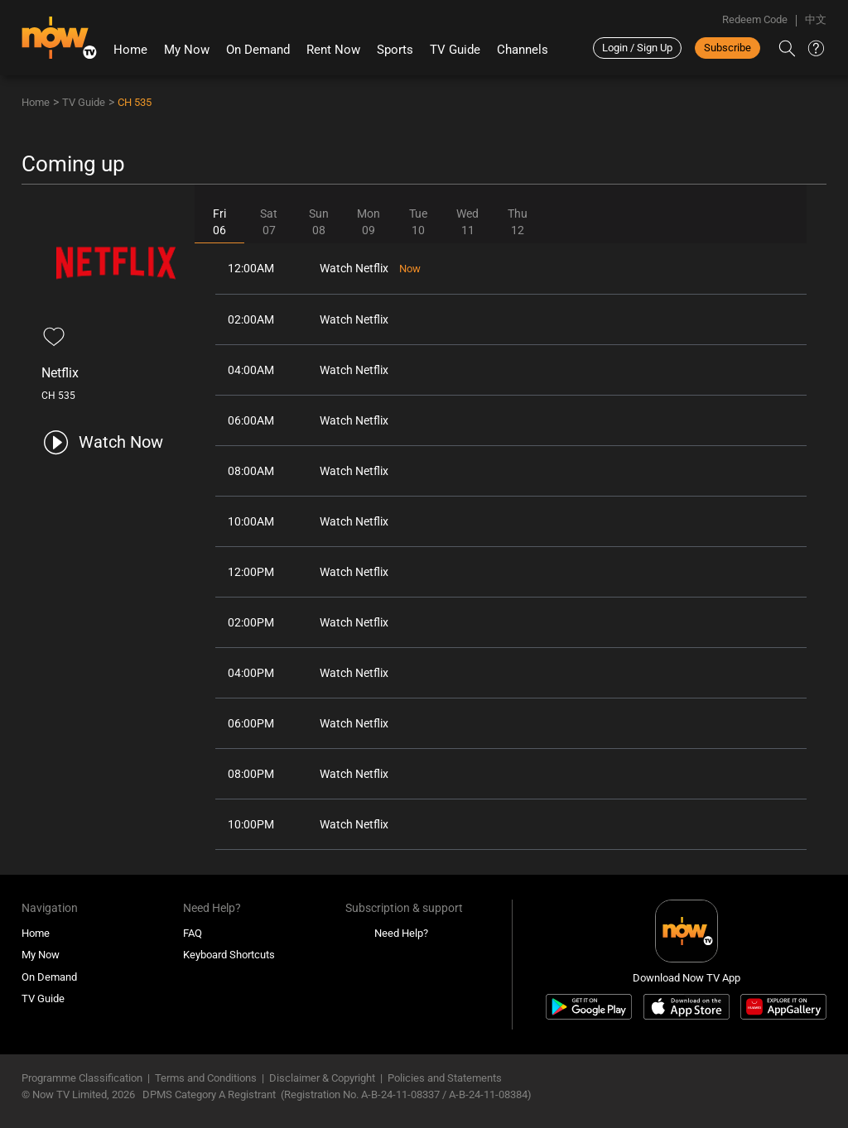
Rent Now (333, 49)
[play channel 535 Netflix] (102, 442)
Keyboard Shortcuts (229, 954)
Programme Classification (82, 1078)
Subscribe (727, 47)
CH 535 (135, 102)
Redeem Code (755, 19)
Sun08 (319, 222)
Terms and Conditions (206, 1078)
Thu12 (518, 222)
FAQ (192, 933)
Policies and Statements (445, 1078)
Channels (522, 49)
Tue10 (418, 222)
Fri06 (219, 222)
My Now (187, 49)
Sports (395, 49)
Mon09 (368, 222)
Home (130, 49)
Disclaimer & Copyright (322, 1078)
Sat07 (268, 222)
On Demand (258, 49)
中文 (815, 19)
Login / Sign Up (637, 47)
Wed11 (467, 222)
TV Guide (455, 49)
